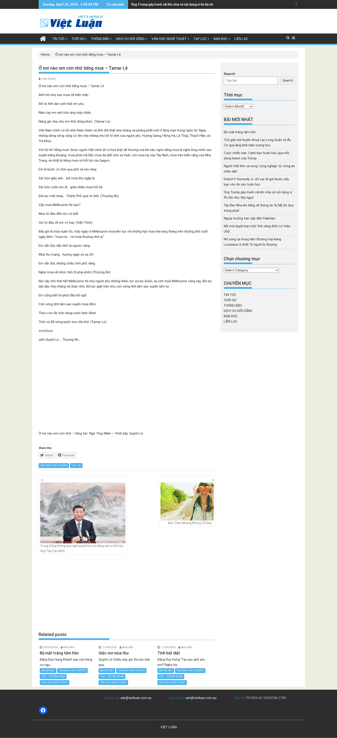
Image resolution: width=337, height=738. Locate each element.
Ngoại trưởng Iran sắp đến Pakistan (249, 218)
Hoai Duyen (49, 78)
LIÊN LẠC (241, 39)
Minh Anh (69, 647)
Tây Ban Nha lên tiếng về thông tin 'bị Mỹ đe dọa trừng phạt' (173, 4)
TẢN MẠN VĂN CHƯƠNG (54, 465)
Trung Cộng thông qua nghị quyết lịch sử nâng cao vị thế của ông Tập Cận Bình (82, 517)
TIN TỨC (58, 39)
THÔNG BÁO (100, 39)
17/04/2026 (168, 647)
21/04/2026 (109, 647)
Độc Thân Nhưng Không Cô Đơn (187, 503)
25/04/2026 (50, 647)
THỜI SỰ (78, 39)
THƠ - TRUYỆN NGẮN (53, 676)
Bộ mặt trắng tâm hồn (240, 132)
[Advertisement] (127, 593)
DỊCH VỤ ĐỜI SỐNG (130, 39)
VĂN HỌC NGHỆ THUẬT (168, 39)
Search (229, 74)
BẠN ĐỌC (221, 39)
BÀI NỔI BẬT (48, 670)
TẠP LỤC (200, 39)
